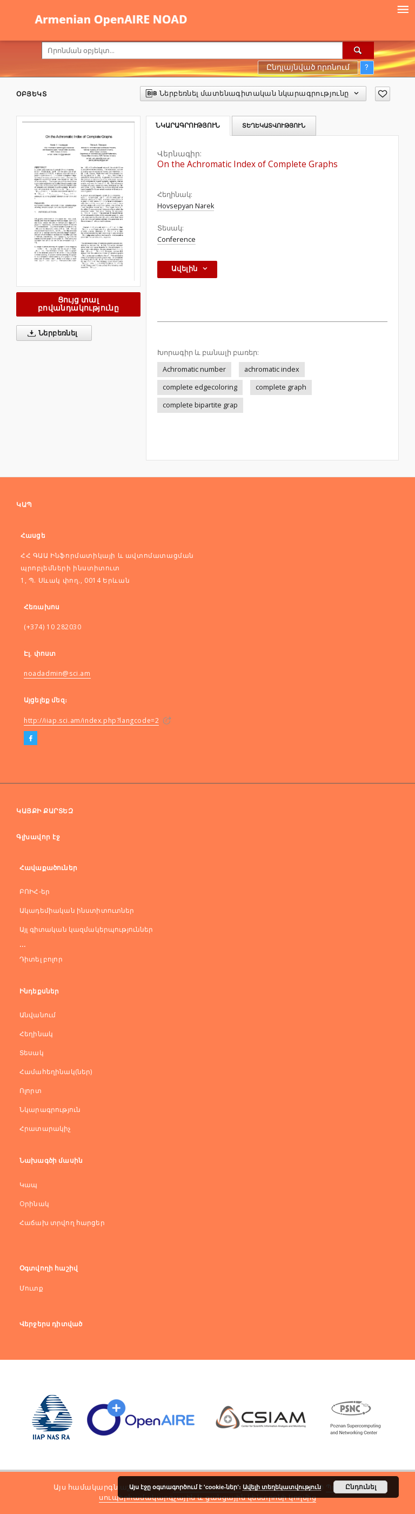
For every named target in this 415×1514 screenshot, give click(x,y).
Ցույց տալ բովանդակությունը (78, 303)
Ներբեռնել (50, 333)
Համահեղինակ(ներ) (55, 1071)
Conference (176, 239)
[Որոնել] (358, 50)
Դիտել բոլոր (41, 959)
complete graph (281, 387)
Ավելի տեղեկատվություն (282, 1487)
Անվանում (37, 1014)
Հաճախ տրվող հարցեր (62, 1222)
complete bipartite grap (200, 405)
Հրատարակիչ (45, 1128)
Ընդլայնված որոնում (308, 67)
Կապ (28, 1184)
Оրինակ (34, 1203)
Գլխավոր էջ (38, 836)
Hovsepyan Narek (185, 205)
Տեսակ (31, 1052)
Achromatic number (194, 369)
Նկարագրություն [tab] (188, 125)
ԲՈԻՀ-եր (34, 891)
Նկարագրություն (50, 1109)
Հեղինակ (36, 1033)
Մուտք (31, 1288)
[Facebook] (30, 738)
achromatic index (271, 369)
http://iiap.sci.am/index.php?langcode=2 (91, 720)
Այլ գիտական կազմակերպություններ (86, 929)
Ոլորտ (30, 1090)
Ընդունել (360, 1487)
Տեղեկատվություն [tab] (273, 125)
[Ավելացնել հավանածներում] (382, 94)
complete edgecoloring (200, 387)
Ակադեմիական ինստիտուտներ (77, 910)
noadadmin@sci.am (57, 673)
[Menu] (402, 8)
